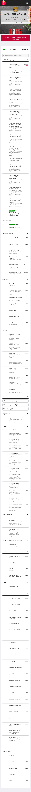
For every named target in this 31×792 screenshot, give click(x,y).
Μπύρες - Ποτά (6, 751)
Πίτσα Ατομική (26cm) (10, 401)
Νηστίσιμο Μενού (7, 233)
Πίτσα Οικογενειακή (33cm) (11, 405)
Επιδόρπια (5, 552)
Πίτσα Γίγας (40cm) (9, 409)
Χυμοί (4, 582)
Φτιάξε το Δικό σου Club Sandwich (12, 540)
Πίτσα (4, 397)
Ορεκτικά (5, 279)
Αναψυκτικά (5, 594)
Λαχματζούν (6, 413)
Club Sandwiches (7, 514)
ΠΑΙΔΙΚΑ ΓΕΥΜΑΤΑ (7, 220)
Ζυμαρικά (5, 426)
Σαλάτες (4, 330)
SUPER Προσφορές (8, 60)
